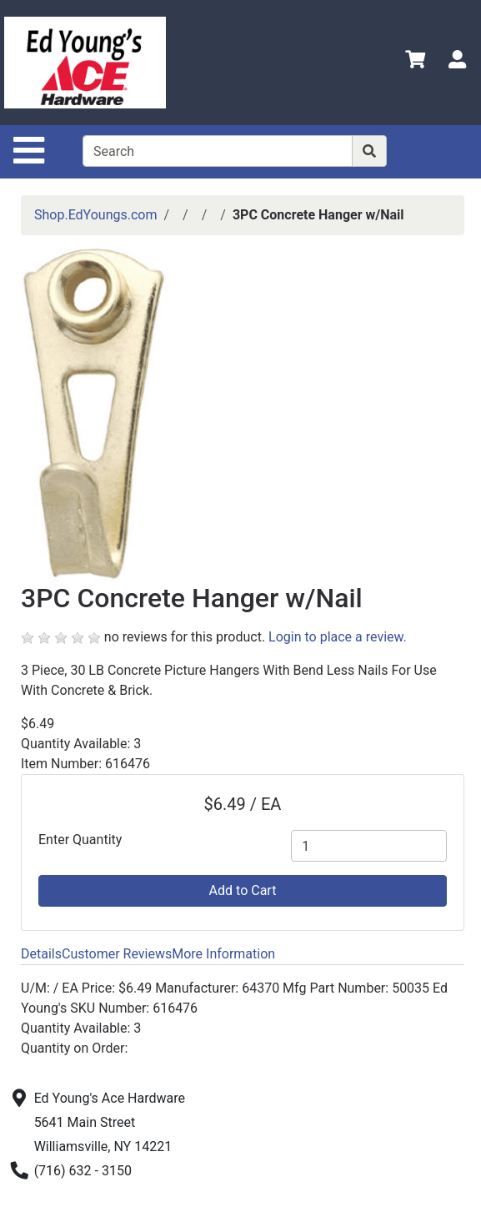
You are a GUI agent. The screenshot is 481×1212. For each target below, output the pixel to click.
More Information (223, 954)
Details (41, 954)
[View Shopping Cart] (415, 62)
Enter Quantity (80, 839)
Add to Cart (243, 890)
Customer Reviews (117, 954)
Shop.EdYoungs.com (95, 215)
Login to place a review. (337, 637)
